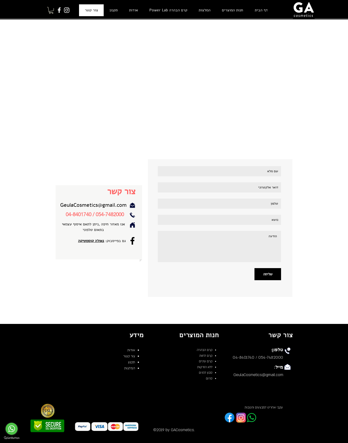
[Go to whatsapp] (12, 429)
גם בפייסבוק (116, 240)
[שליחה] (267, 274)
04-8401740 (78, 214)
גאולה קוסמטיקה (91, 240)
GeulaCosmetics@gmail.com (93, 205)
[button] (51, 10)
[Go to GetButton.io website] (11, 438)
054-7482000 (110, 214)
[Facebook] (59, 10)
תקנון (131, 362)
